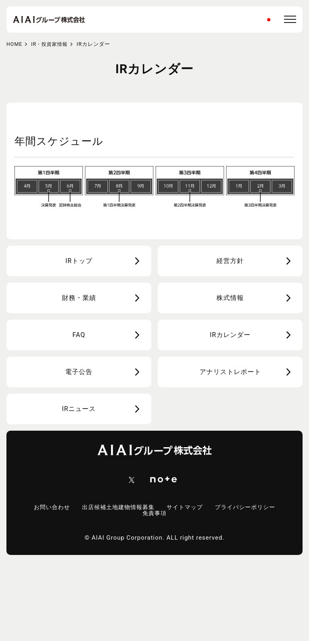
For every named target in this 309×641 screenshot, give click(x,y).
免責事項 (154, 513)
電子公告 (79, 372)
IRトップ (78, 261)
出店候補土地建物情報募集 (116, 507)
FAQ (78, 335)
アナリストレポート (230, 372)
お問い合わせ (46, 507)
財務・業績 (79, 298)
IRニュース (79, 409)
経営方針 (230, 261)
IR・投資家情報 (51, 44)
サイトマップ (186, 507)
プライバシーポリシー (250, 507)
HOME (14, 44)
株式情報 (230, 298)
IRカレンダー (230, 335)
